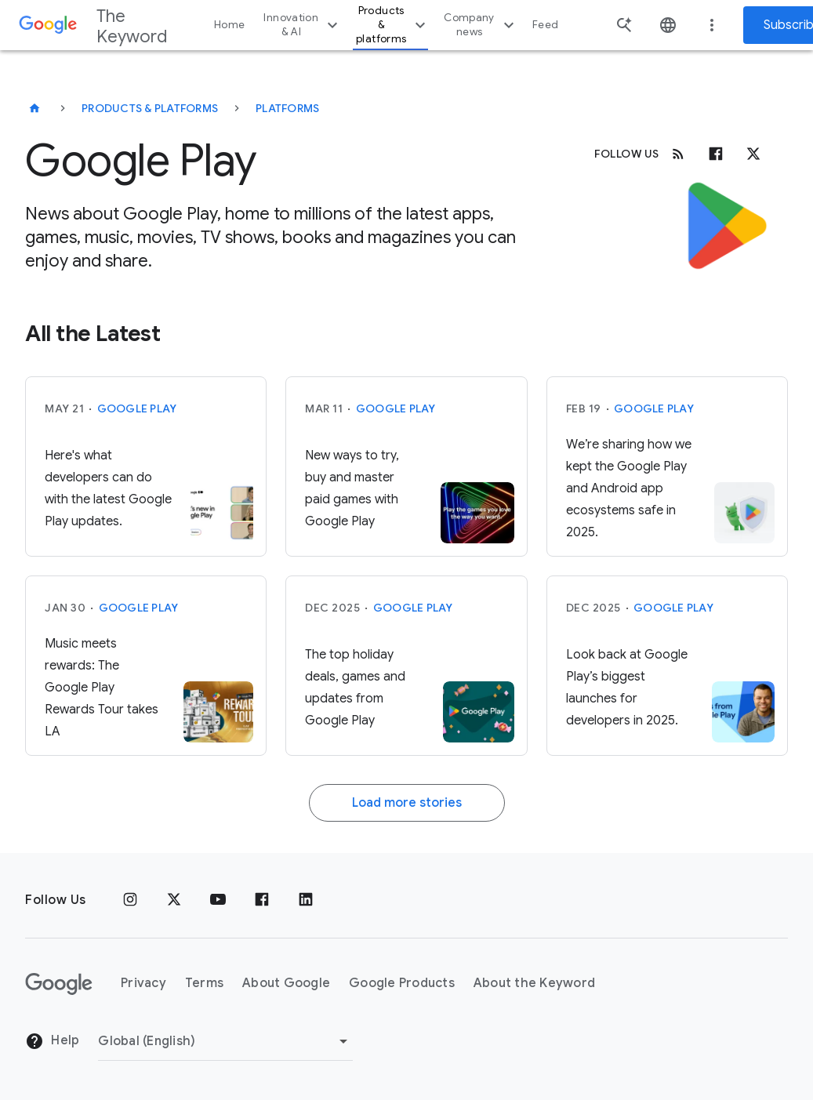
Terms (204, 983)
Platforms (287, 108)
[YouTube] (218, 900)
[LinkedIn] (306, 900)
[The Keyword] (34, 108)
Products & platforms (393, 24)
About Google (286, 983)
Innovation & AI (302, 24)
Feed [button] (545, 24)
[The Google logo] (59, 984)
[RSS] (678, 153)
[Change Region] (225, 1041)
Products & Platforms (150, 108)
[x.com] (753, 153)
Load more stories (407, 803)
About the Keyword (534, 983)
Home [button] (229, 24)
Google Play (137, 408)
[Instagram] (130, 900)
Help (52, 1041)
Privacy (143, 983)
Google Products (402, 983)
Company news (481, 24)
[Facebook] (716, 153)
